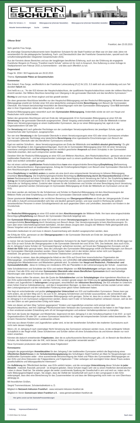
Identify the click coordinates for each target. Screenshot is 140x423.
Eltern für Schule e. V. (17, 23)
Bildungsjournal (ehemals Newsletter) (54, 23)
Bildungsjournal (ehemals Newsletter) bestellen (90, 23)
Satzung (12, 409)
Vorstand (32, 23)
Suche (36, 27)
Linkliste (46, 27)
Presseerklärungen (118, 23)
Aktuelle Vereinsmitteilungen (20, 27)
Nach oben (128, 415)
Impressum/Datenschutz (28, 409)
